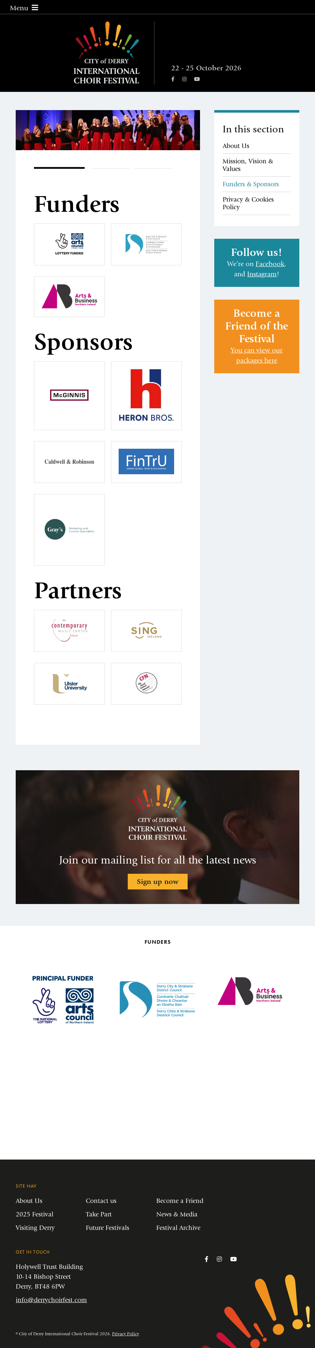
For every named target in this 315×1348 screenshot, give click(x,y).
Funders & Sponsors (251, 184)
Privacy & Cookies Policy (248, 203)
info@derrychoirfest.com (51, 1300)
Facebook (270, 264)
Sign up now (157, 881)
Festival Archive (178, 1228)
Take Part (99, 1214)
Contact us (101, 1201)
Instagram (262, 274)
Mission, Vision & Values (248, 165)
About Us (236, 146)
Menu (24, 8)
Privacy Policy (125, 1333)
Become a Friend (179, 1201)
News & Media (176, 1214)
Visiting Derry (35, 1228)
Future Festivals (107, 1228)
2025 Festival (34, 1214)
